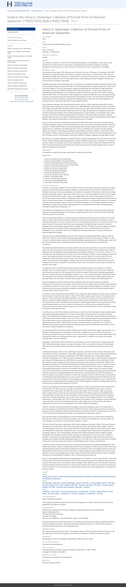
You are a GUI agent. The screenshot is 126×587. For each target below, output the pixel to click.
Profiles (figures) (64, 476)
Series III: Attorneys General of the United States (20, 56)
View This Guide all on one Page (17, 40)
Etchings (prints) (110, 476)
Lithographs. (87, 476)
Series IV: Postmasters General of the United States (18, 61)
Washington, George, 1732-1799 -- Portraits (81, 483)
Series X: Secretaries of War (16, 80)
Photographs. (46, 476)
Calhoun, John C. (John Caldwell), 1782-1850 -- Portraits (67, 485)
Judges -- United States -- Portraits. (66, 493)
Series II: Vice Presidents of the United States (19, 52)
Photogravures (47, 479)
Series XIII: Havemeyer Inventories (18, 89)
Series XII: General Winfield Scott (17, 86)
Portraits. (55, 476)
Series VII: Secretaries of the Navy (17, 71)
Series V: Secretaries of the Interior (18, 65)
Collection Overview (13, 29)
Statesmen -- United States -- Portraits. (90, 493)
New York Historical (37, 11)
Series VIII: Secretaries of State (17, 74)
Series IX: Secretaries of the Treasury (18, 77)
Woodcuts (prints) (98, 476)
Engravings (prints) (76, 476)
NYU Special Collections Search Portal (18, 11)
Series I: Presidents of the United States (19, 48)
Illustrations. (57, 479)
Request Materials (13, 32)
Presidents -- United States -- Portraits (54, 491)
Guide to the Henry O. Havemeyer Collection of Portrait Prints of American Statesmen (56, 19)
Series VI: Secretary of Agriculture (17, 68)
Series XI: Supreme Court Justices (17, 83)
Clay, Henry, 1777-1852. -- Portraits (96, 485)
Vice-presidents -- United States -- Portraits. (82, 491)
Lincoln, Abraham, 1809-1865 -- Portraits (76, 487)
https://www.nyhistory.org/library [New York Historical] (21, 101)
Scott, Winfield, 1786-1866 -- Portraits (54, 483)
